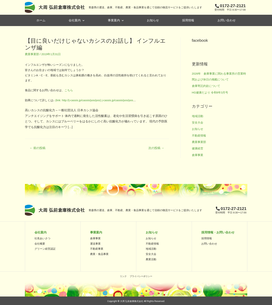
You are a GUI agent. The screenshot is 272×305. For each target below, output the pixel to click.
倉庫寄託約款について (206, 85)
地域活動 (197, 115)
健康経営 (197, 147)
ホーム (40, 20)
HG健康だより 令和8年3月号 (210, 92)
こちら (68, 90)
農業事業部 (32, 54)
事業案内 (116, 20)
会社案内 (76, 20)
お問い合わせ (227, 20)
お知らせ (153, 20)
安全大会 (197, 122)
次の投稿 (156, 147)
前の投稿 (37, 147)
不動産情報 (199, 134)
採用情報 (188, 20)
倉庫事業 (197, 153)
